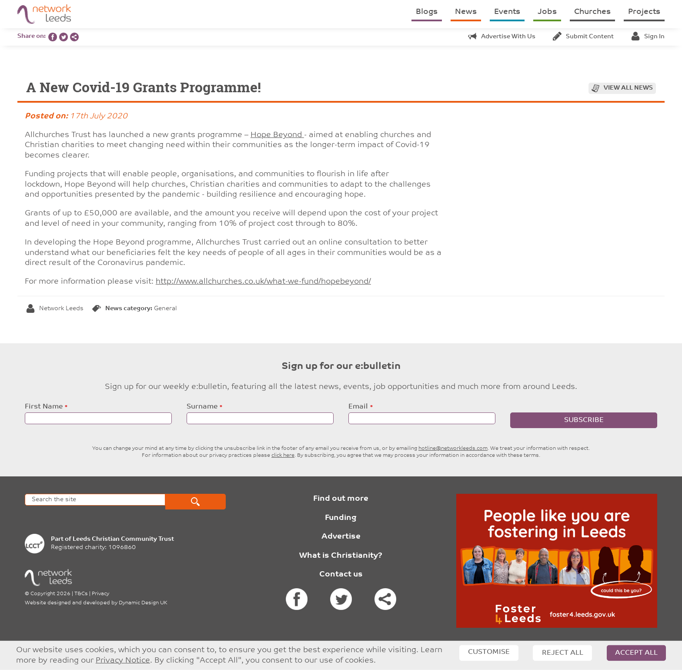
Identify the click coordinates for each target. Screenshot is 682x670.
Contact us (341, 574)
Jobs (547, 12)
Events (507, 12)
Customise (489, 652)
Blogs (427, 12)
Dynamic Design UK (143, 603)
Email (358, 406)
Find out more (340, 499)
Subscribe (584, 420)
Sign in (648, 37)
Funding (341, 518)
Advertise (341, 537)
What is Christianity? (340, 556)
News (466, 12)
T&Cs (81, 593)
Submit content (583, 37)
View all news (628, 88)
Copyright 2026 (50, 593)
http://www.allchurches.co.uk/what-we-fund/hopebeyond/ (263, 282)
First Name (44, 406)
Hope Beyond (277, 135)
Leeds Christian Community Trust (123, 539)
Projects (644, 12)
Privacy (100, 593)
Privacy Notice (123, 661)
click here (282, 455)
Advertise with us (501, 37)
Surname (202, 406)
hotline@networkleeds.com (453, 448)
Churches (592, 12)
